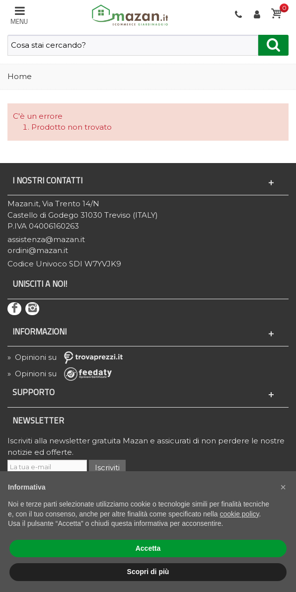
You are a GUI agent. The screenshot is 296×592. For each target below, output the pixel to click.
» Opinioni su (68, 357)
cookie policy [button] (239, 514)
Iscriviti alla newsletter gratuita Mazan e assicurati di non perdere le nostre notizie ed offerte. (146, 446)
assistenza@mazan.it (46, 239)
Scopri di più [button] (148, 572)
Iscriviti (107, 467)
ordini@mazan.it (37, 250)
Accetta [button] (148, 548)
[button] (283, 487)
